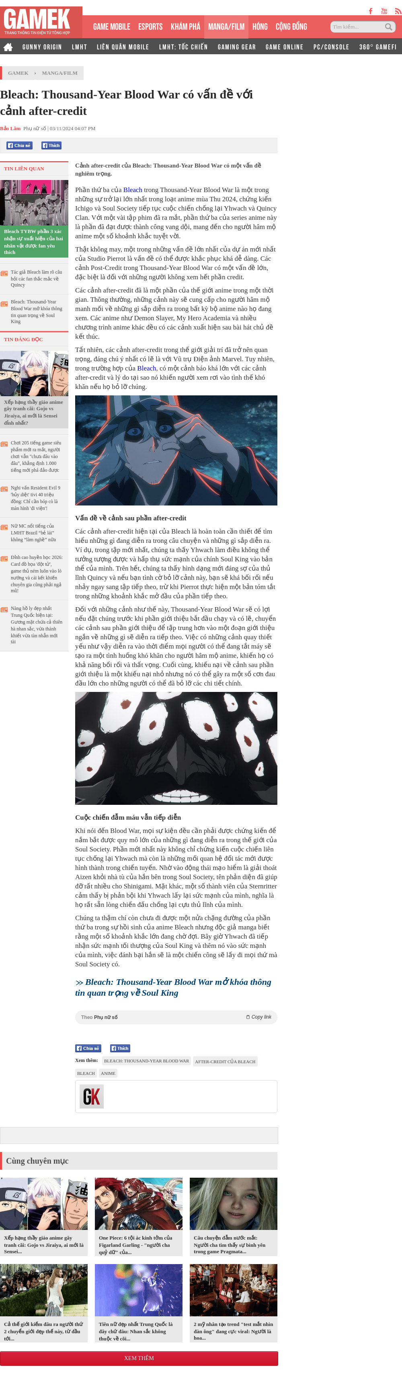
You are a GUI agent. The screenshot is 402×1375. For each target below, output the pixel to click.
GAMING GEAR (237, 46)
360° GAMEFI (378, 46)
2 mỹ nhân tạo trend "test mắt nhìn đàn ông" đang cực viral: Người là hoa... (233, 1331)
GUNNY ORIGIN (42, 46)
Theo (176, 1017)
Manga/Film (60, 73)
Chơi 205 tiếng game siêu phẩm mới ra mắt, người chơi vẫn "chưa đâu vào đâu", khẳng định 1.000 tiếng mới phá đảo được (36, 456)
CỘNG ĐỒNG (291, 25)
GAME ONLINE (285, 46)
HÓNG (260, 25)
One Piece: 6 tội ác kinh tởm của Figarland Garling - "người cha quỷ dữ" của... (135, 1245)
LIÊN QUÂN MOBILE (123, 46)
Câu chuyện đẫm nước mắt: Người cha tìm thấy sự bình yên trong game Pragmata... (229, 1244)
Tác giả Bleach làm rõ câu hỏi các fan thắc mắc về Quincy (36, 278)
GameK (18, 73)
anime (108, 1073)
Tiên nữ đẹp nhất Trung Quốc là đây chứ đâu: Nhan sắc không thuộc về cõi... (135, 1331)
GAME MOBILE (111, 25)
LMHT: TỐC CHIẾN (183, 46)
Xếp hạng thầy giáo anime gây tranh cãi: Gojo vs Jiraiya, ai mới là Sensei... (44, 1244)
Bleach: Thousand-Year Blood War (146, 1060)
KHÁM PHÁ (185, 25)
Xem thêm (139, 1358)
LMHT (79, 46)
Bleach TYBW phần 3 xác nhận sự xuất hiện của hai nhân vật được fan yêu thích (33, 241)
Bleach (132, 190)
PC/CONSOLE (332, 46)
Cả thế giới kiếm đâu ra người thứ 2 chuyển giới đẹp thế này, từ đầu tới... (43, 1331)
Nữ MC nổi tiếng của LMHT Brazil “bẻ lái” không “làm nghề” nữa (33, 532)
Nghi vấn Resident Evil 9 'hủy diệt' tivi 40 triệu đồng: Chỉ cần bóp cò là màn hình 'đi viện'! (35, 498)
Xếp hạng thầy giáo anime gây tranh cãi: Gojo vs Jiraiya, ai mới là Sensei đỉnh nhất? (33, 412)
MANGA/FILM (226, 25)
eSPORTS (150, 25)
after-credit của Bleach (225, 1061)
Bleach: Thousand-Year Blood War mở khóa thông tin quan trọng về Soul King (36, 311)
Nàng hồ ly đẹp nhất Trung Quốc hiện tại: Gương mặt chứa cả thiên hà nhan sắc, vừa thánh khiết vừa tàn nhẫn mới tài (36, 625)
